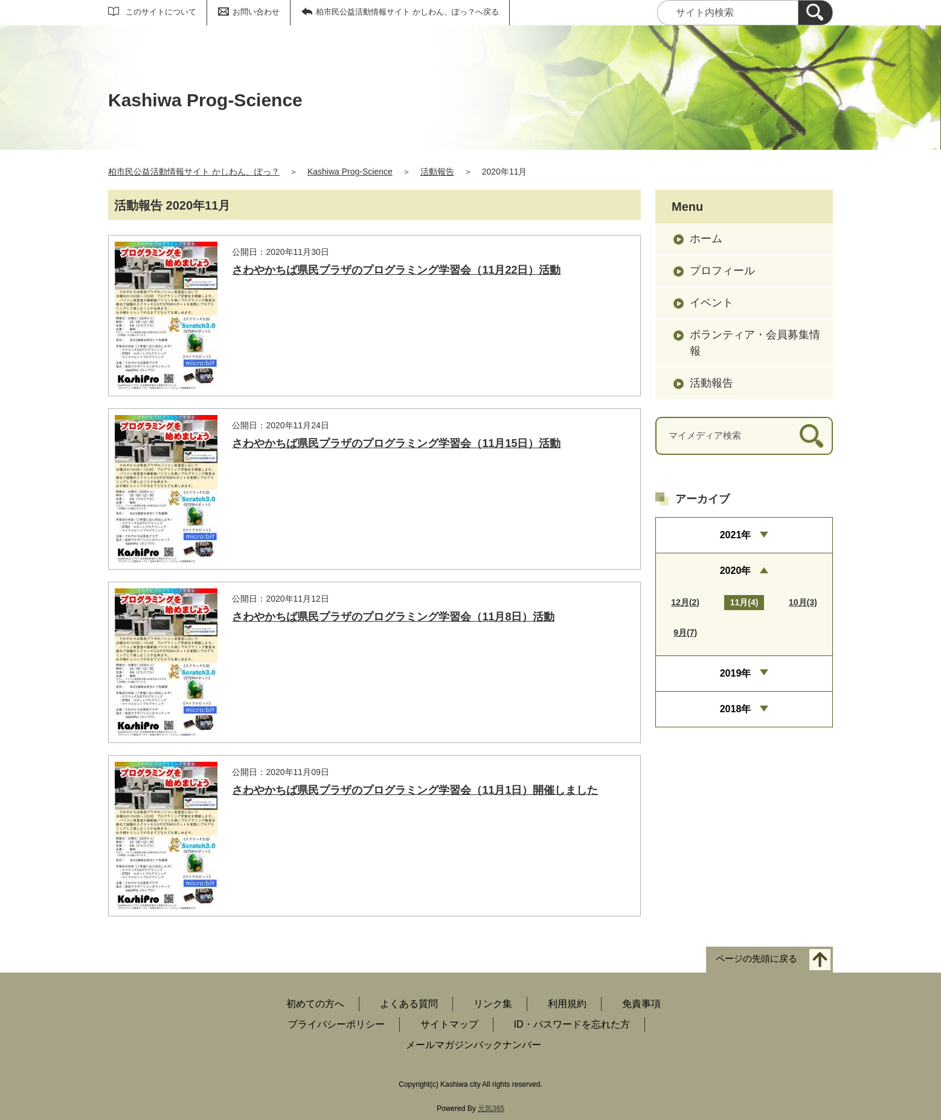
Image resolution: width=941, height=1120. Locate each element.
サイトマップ (449, 1024)
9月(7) (685, 632)
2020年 (735, 570)
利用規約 (567, 1004)
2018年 (735, 709)
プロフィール (722, 271)
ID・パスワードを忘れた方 (572, 1024)
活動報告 (437, 171)
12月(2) (685, 602)
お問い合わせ (256, 11)
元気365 (491, 1108)
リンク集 (493, 1004)
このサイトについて (161, 11)
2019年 (735, 673)
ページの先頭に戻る (756, 959)
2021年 (735, 535)
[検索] (815, 12)
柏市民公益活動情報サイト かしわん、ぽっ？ (194, 171)
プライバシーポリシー (336, 1024)
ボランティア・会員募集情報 (755, 343)
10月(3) (803, 602)
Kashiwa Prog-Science (350, 171)
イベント (711, 303)
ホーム (706, 239)
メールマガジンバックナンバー (473, 1045)
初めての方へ (315, 1004)
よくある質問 (409, 1004)
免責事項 (641, 1004)
